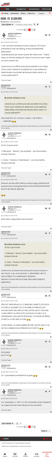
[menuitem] (6, 9)
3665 (8, 87)
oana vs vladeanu (11, 18)
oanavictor (5, 85)
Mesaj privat (11, 38)
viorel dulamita (15, 22)
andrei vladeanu (15, 33)
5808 (15, 35)
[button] (25, 30)
